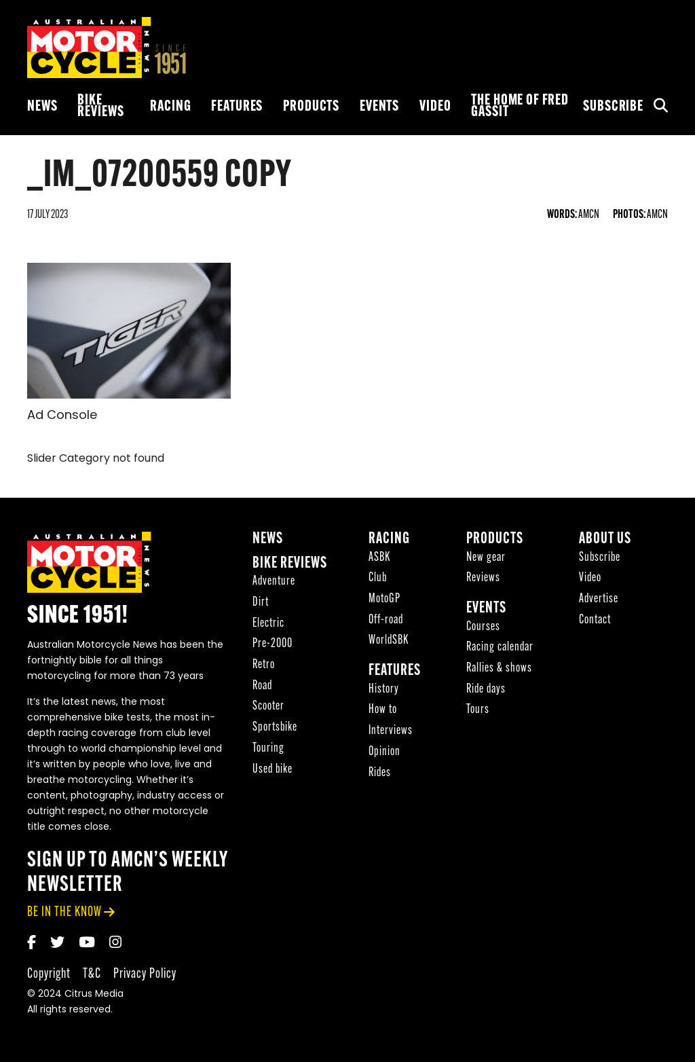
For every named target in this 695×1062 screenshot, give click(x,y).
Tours (477, 709)
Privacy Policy (144, 974)
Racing (170, 107)
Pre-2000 (272, 644)
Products (311, 107)
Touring (268, 748)
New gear (486, 557)
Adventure (273, 581)
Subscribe (613, 107)
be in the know (64, 912)
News (42, 107)
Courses (483, 627)
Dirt (260, 602)
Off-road (386, 620)
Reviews (483, 578)
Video (435, 107)
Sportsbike (274, 727)
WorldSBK (389, 640)
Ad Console (62, 415)
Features (237, 107)
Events (379, 107)
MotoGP (384, 599)
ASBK (379, 557)
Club (378, 578)
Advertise (598, 599)
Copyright (49, 974)
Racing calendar (499, 647)
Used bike (272, 769)
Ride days (486, 689)
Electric (268, 623)
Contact (595, 620)
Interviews (391, 731)
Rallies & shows (499, 668)
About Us (605, 539)
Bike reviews (100, 106)
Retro (263, 665)
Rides (380, 773)
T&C (92, 974)
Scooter (268, 706)
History (384, 689)
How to (383, 709)
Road (262, 686)
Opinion (384, 752)
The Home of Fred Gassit (520, 106)
